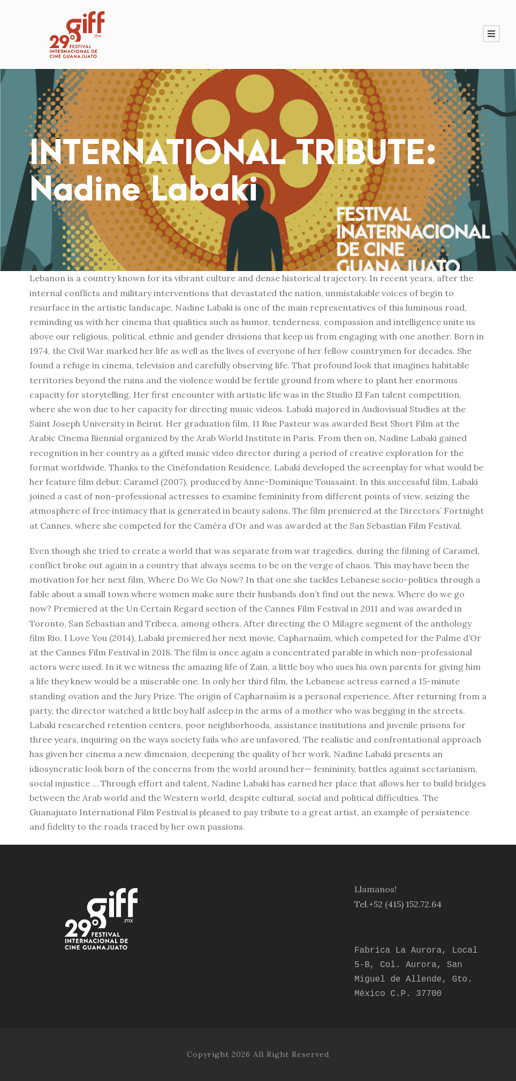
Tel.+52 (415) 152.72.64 (398, 904)
